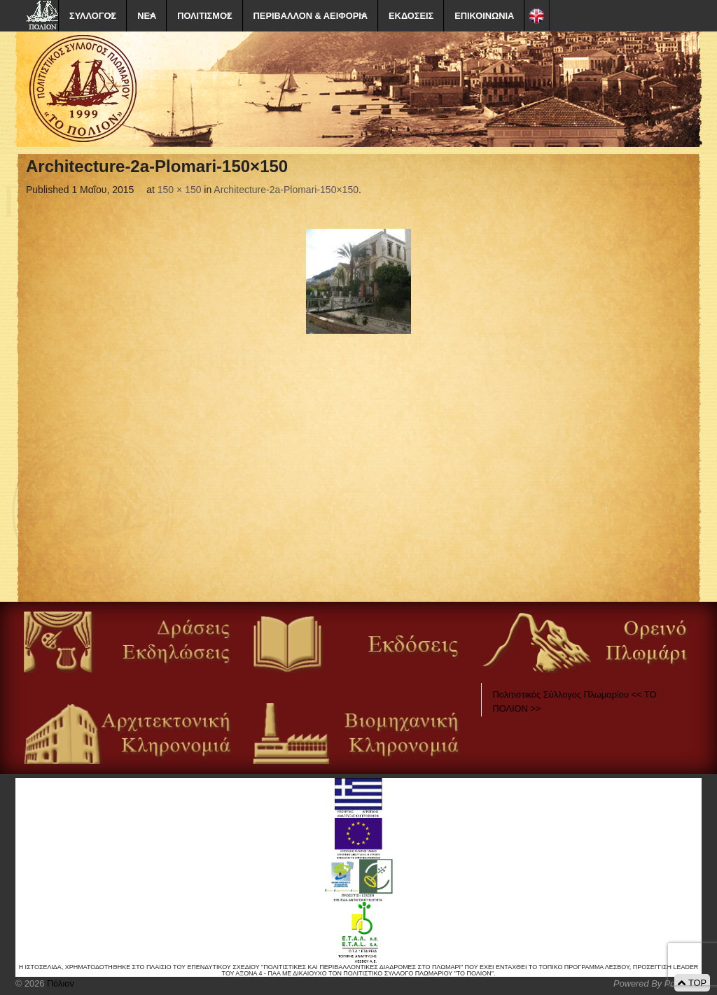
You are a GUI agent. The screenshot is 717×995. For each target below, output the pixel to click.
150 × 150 (180, 189)
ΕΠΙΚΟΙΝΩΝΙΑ (484, 15)
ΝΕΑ (146, 15)
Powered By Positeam (657, 983)
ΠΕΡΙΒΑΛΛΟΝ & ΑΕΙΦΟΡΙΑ (310, 15)
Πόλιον (59, 983)
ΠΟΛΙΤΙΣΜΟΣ (204, 15)
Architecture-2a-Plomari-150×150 (286, 189)
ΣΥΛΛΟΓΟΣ (92, 15)
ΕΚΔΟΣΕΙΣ (411, 15)
